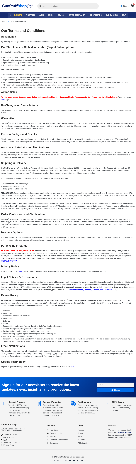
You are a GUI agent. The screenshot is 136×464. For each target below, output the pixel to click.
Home (4, 22)
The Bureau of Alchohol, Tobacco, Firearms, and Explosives (88, 290)
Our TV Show (112, 15)
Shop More (96, 15)
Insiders (18, 15)
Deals (61, 15)
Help (124, 15)
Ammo (41, 15)
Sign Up (115, 390)
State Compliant (78, 15)
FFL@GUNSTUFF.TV (9, 261)
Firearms (30, 15)
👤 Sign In (125, 6)
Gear (50, 15)
